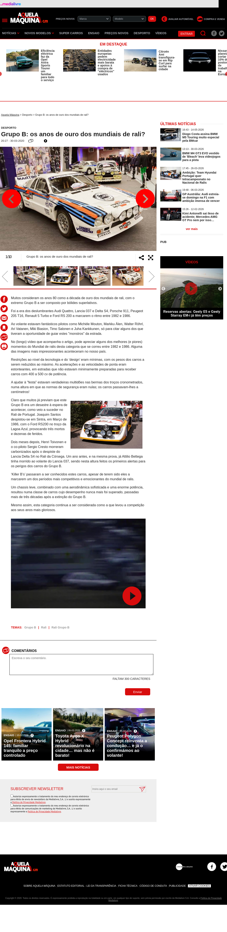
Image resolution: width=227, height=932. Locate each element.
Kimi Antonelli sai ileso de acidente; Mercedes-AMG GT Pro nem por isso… (200, 217)
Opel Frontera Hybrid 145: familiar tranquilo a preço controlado (25, 748)
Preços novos (117, 33)
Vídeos (161, 33)
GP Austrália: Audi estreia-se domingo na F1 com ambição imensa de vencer (201, 197)
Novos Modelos (39, 33)
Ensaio (93, 33)
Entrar (186, 33)
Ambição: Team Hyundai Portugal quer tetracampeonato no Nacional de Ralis (199, 177)
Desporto (142, 33)
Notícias (10, 33)
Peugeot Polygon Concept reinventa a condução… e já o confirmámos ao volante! (127, 746)
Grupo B (30, 627)
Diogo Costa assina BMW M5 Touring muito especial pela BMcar (200, 137)
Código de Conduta (153, 885)
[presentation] (114, 802)
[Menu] (4, 20)
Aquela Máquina (10, 114)
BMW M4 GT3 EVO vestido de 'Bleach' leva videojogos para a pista (201, 157)
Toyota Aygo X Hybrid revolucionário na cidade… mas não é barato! (74, 746)
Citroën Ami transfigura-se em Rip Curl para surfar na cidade (167, 60)
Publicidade (177, 885)
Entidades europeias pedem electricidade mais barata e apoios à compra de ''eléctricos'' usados (107, 62)
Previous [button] (11, 198)
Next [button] (144, 198)
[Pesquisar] (203, 33)
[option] (30, 65)
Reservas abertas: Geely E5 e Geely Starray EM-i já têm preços (191, 313)
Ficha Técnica (127, 885)
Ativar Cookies (199, 885)
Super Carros (71, 33)
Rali (44, 627)
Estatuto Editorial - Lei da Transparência (86, 885)
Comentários (24, 651)
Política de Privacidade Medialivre (29, 802)
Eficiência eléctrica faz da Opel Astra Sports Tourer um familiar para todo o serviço (48, 65)
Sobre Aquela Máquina (39, 885)
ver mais (192, 229)
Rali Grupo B (60, 627)
